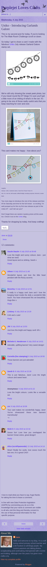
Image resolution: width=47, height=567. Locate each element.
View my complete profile (11, 559)
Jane (18, 537)
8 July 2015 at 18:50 (36, 356)
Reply (9, 264)
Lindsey (10, 312)
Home (23, 524)
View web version (24, 529)
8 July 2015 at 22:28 (23, 371)
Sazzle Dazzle (13, 251)
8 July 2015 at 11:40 (22, 271)
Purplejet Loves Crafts (20, 7)
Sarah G (10, 371)
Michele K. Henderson (16, 341)
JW (8, 326)
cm (8, 406)
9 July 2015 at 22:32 (22, 429)
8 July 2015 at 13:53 (19, 326)
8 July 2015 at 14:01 (35, 341)
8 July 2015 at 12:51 (24, 289)
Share (5, 239)
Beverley (11, 289)
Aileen (10, 271)
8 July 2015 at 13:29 (23, 312)
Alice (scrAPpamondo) (17, 446)
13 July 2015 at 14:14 (36, 446)
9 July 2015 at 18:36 (19, 406)
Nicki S (10, 429)
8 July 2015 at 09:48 (28, 251)
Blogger (28, 564)
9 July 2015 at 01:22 (27, 389)
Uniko (11, 44)
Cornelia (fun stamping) (17, 356)
